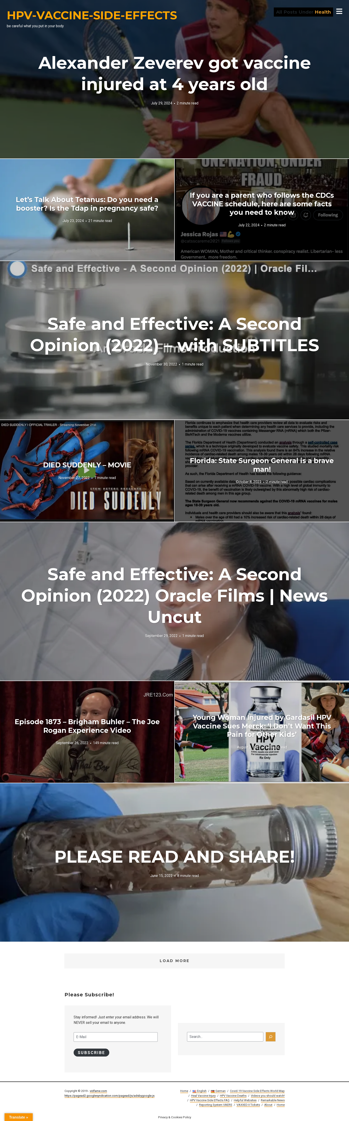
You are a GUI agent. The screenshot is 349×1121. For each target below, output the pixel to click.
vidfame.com (98, 1091)
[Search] (271, 1037)
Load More (174, 961)
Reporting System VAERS (215, 1104)
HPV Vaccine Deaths (233, 1095)
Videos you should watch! (268, 1095)
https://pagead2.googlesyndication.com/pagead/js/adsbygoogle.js (110, 1095)
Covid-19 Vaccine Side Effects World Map (257, 1091)
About (268, 1104)
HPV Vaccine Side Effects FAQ (209, 1100)
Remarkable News (273, 1100)
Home (184, 1091)
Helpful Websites (245, 1100)
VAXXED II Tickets (248, 1104)
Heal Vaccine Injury (203, 1095)
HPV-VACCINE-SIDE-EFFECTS (92, 15)
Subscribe (92, 1052)
